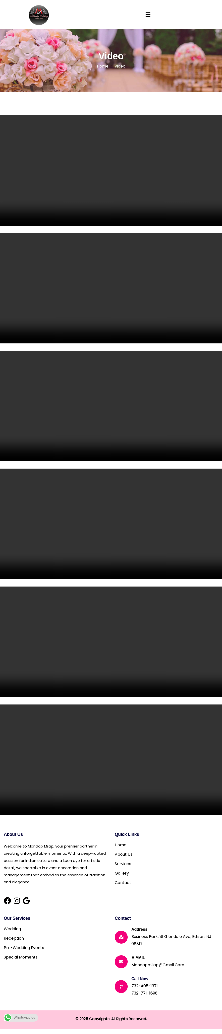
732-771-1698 (144, 993)
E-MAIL (138, 958)
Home (103, 66)
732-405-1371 (144, 986)
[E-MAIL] (121, 961)
